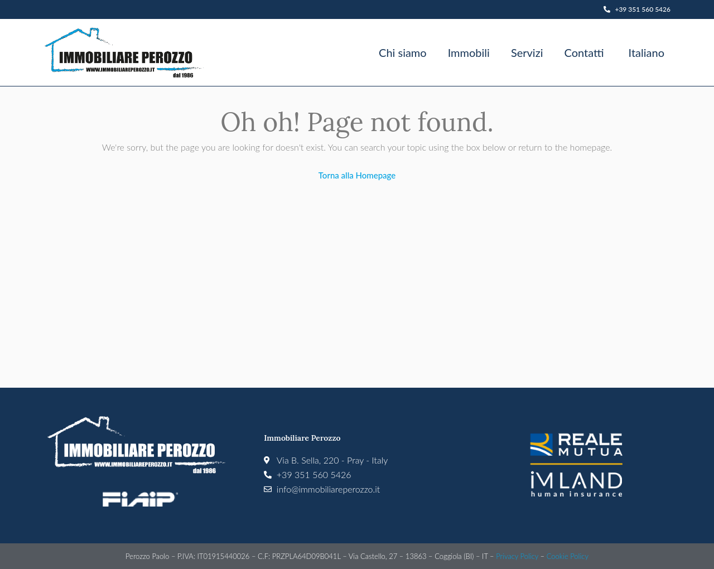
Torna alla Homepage (357, 175)
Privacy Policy (517, 556)
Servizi (527, 52)
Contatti (584, 52)
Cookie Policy (567, 556)
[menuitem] (645, 52)
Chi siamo (403, 52)
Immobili (469, 52)
